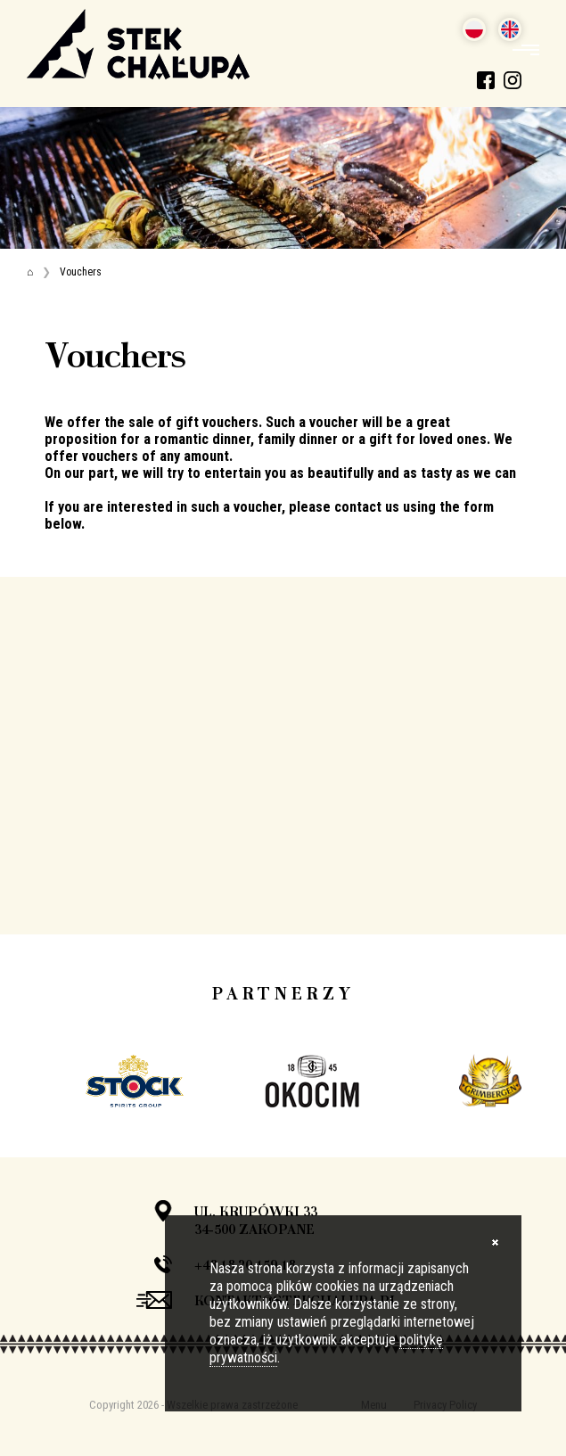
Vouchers (81, 272)
